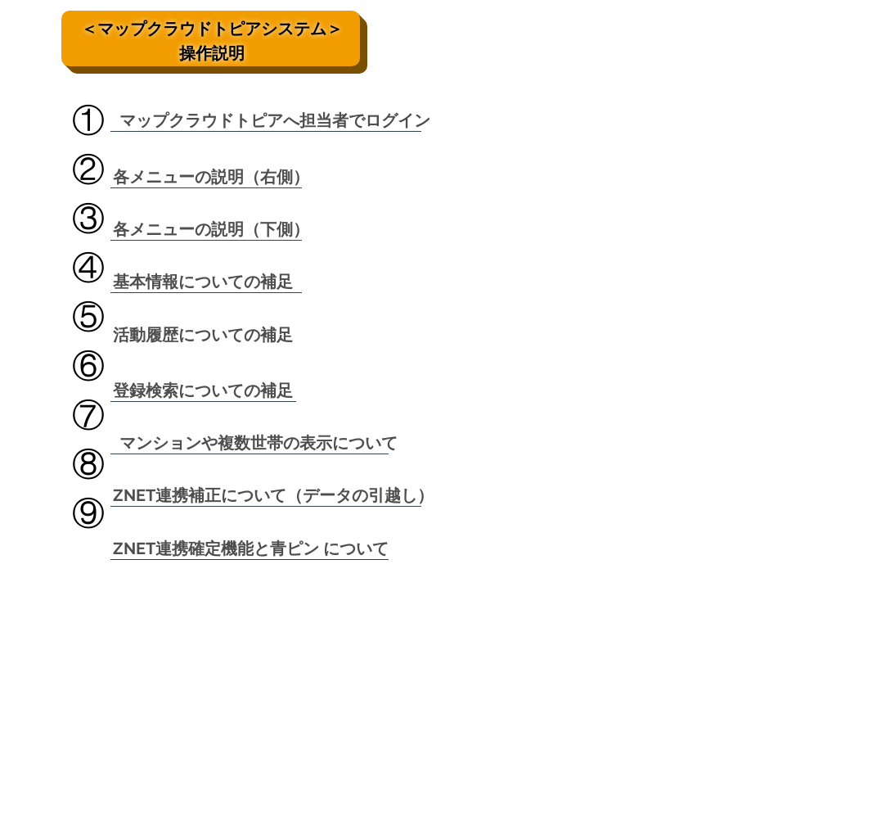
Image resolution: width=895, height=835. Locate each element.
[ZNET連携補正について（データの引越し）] (273, 495)
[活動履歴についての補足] (202, 334)
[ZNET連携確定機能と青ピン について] (250, 548)
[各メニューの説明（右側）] (211, 176)
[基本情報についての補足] (202, 281)
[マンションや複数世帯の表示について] (258, 442)
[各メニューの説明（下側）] (211, 228)
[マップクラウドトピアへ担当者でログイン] (274, 120)
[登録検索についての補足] (202, 390)
